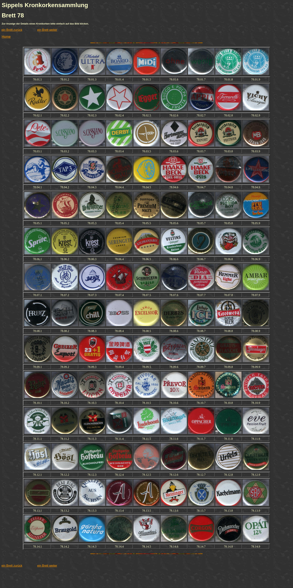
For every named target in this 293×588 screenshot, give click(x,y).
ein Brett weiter (47, 29)
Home (6, 37)
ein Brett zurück (11, 29)
